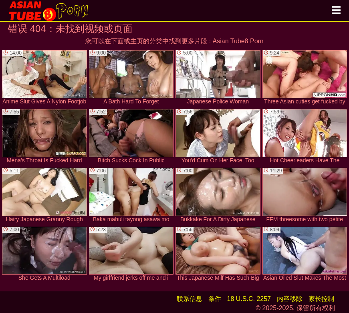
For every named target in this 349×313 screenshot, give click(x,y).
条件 (214, 298)
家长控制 (321, 298)
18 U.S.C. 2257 (249, 298)
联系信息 (189, 298)
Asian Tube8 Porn (238, 41)
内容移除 (290, 298)
